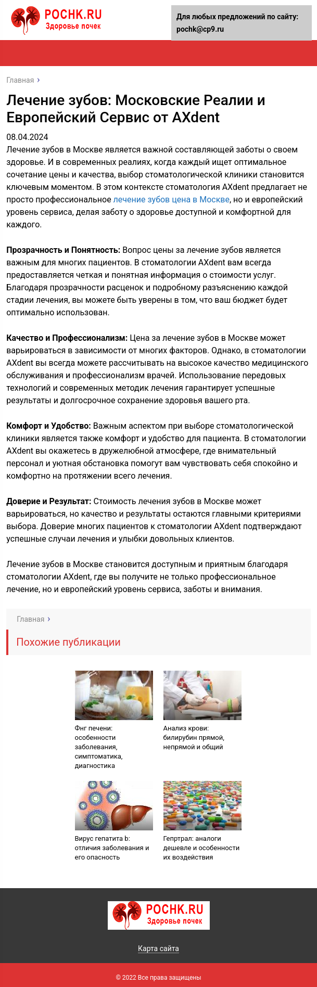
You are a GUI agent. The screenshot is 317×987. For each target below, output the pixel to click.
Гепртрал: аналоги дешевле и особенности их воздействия (201, 848)
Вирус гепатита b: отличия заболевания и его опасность (112, 848)
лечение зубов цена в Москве (171, 199)
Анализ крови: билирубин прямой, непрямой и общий (193, 737)
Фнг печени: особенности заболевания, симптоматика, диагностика (99, 747)
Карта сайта (158, 948)
